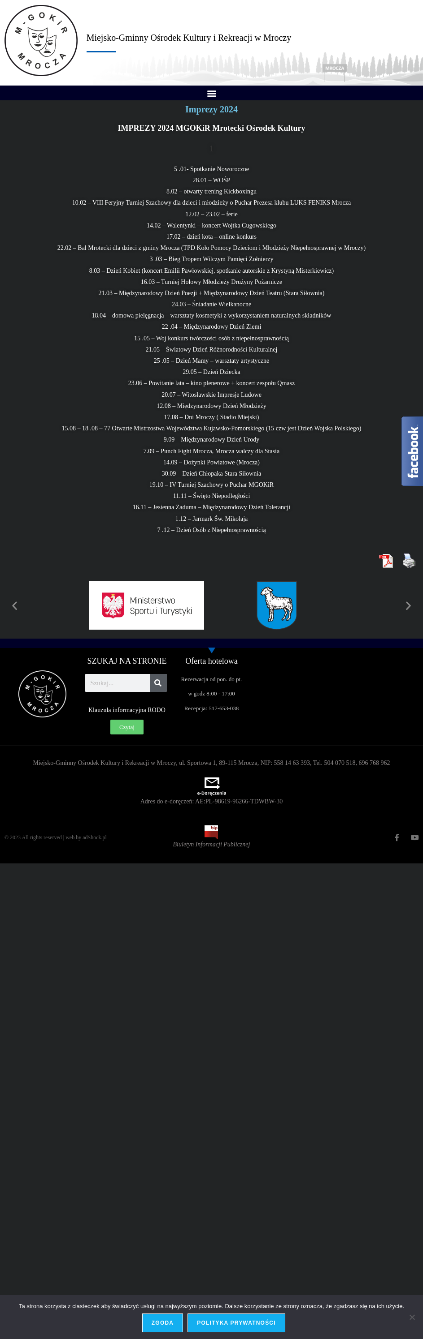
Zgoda (163, 1323)
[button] (211, 93)
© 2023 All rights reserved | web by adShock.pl (55, 837)
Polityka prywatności (236, 1323)
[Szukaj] (158, 683)
